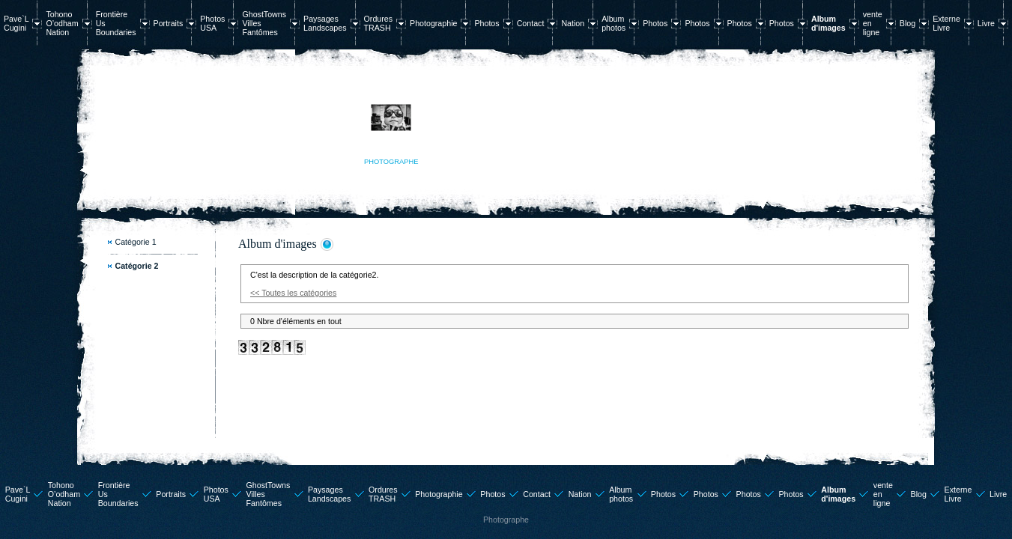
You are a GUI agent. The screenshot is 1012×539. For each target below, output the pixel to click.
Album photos (613, 23)
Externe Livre (946, 23)
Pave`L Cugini (16, 23)
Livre (986, 23)
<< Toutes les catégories (293, 292)
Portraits (169, 23)
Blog (907, 23)
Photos (486, 23)
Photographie (433, 23)
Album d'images (828, 23)
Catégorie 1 (136, 241)
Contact (531, 23)
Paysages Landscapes (324, 23)
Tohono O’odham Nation (62, 23)
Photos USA (212, 23)
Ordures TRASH (378, 23)
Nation (572, 23)
